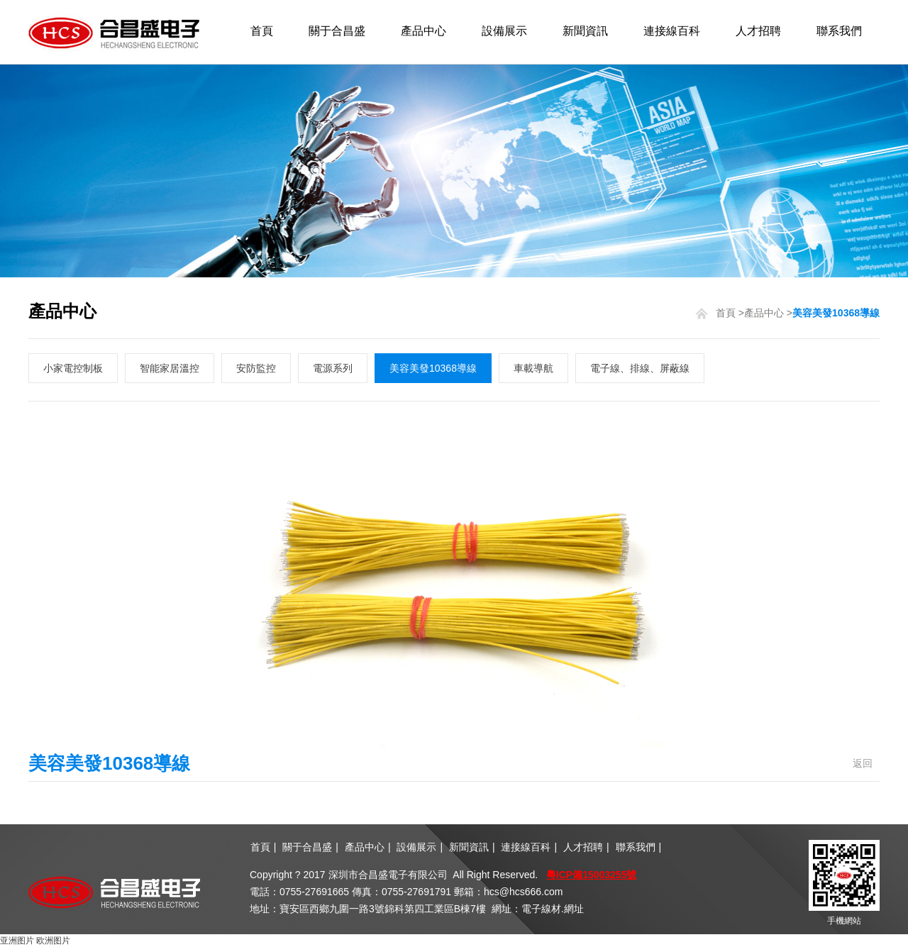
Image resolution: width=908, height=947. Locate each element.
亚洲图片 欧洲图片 (35, 941)
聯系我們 (839, 31)
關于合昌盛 (337, 31)
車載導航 (533, 368)
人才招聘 (758, 31)
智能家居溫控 (169, 368)
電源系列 (333, 368)
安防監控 (256, 368)
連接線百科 (671, 31)
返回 (863, 763)
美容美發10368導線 (433, 368)
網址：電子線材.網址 (538, 908)
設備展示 (504, 31)
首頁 (261, 31)
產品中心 (423, 31)
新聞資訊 (585, 31)
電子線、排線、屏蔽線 (640, 368)
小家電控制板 (73, 368)
